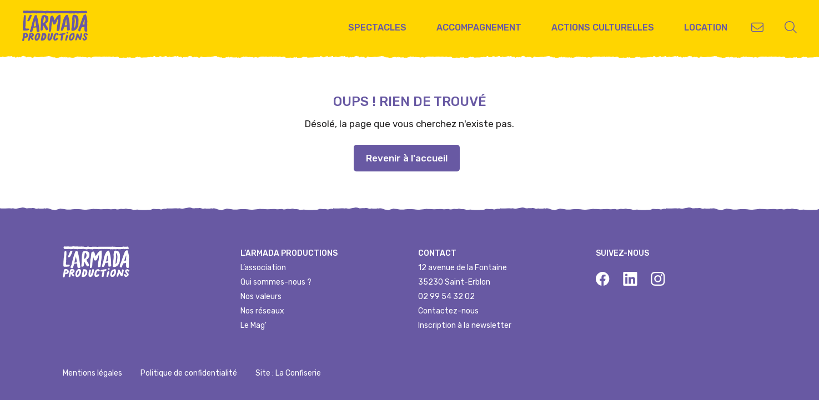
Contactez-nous (448, 311)
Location (705, 27)
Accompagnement (478, 27)
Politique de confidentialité (188, 373)
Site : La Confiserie (288, 373)
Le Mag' (253, 325)
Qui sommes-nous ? (275, 282)
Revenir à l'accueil (407, 158)
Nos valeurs (261, 296)
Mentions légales (92, 373)
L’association (263, 267)
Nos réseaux (262, 311)
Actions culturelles (602, 27)
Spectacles (377, 27)
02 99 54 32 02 (446, 296)
